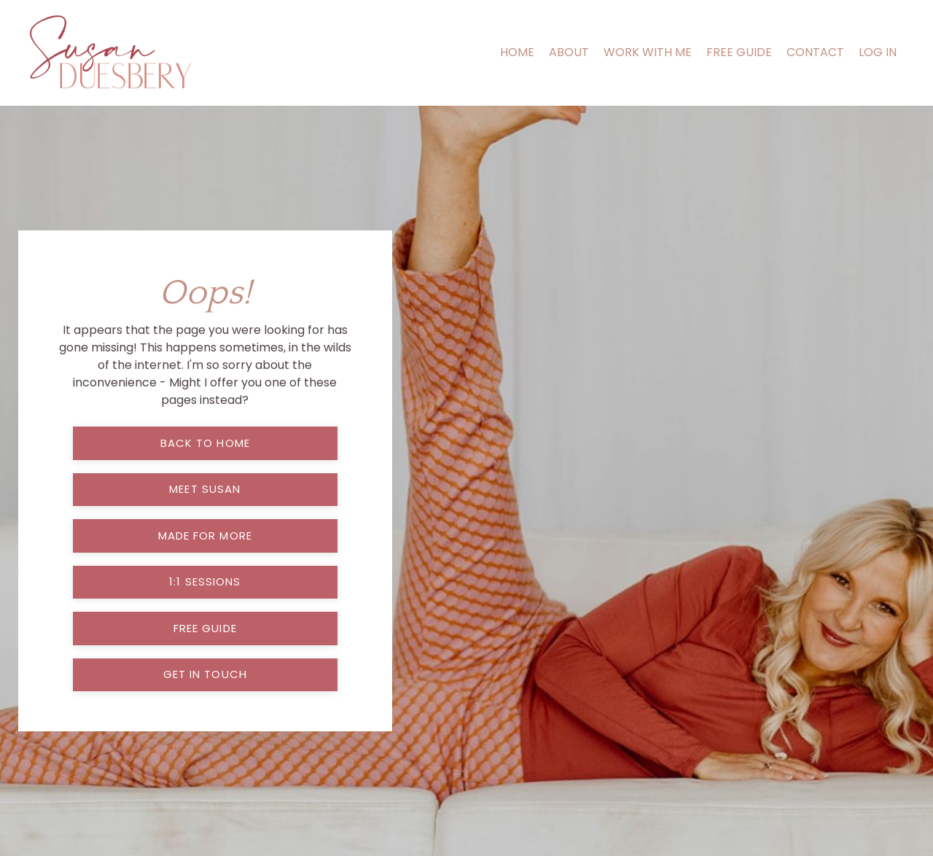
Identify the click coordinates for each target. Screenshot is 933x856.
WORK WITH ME (648, 52)
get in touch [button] (205, 674)
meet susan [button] (205, 489)
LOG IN (878, 52)
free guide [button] (205, 628)
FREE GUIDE (739, 52)
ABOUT (569, 52)
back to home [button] (205, 443)
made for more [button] (205, 535)
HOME (517, 52)
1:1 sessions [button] (205, 581)
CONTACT (815, 52)
